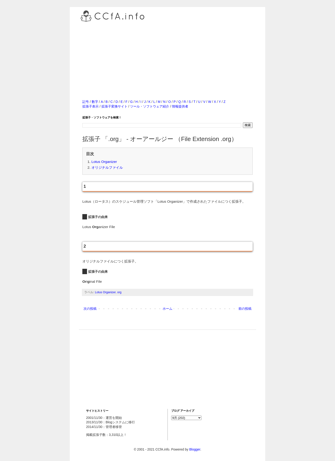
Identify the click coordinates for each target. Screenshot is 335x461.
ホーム (167, 308)
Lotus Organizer (104, 162)
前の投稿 (244, 308)
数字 (95, 102)
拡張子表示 (90, 106)
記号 (85, 102)
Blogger (194, 449)
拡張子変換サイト (114, 106)
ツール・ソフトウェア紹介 (149, 106)
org (119, 292)
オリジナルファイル (107, 167)
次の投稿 (90, 308)
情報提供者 (180, 106)
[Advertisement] (167, 55)
